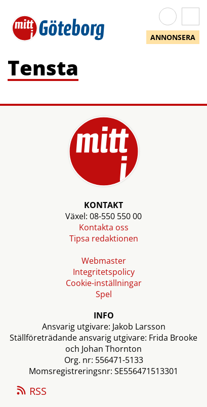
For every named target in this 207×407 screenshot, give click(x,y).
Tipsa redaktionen (103, 238)
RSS (31, 391)
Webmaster (103, 260)
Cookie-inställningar (104, 283)
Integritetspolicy (104, 271)
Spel (104, 294)
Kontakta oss (104, 227)
